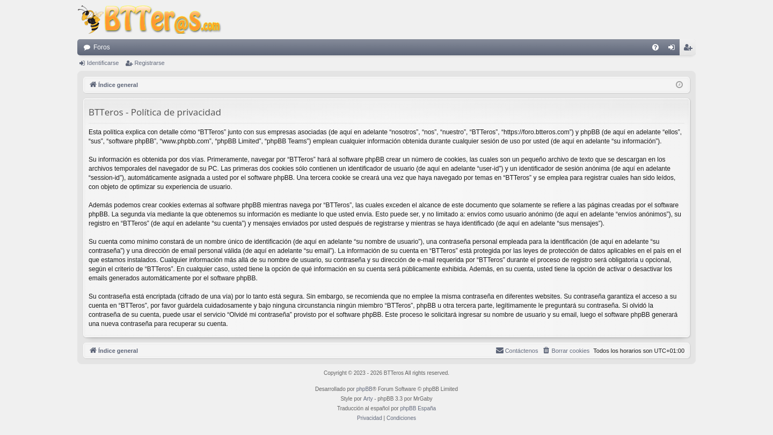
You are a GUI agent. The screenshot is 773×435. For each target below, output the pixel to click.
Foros (101, 47)
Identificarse (103, 63)
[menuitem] (655, 47)
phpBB (364, 389)
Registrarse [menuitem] (690, 49)
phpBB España (418, 408)
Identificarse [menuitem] (674, 49)
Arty (368, 399)
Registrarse (149, 63)
